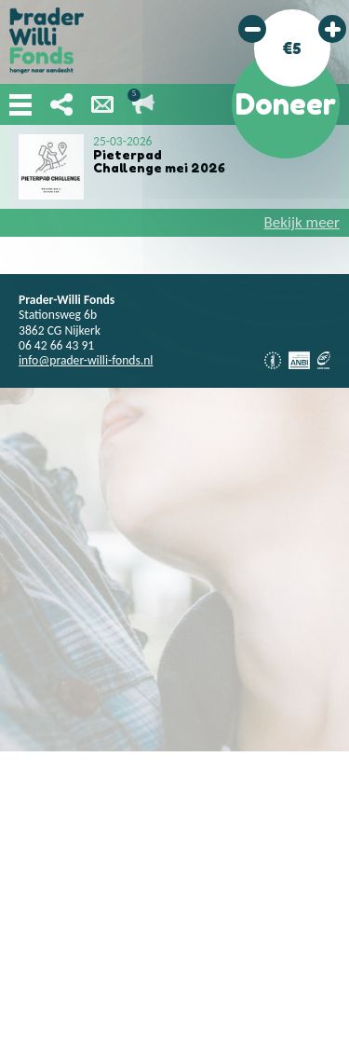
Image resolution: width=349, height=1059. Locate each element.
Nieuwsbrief (102, 104)
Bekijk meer (302, 222)
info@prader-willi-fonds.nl (86, 360)
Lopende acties (143, 104)
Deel (61, 104)
